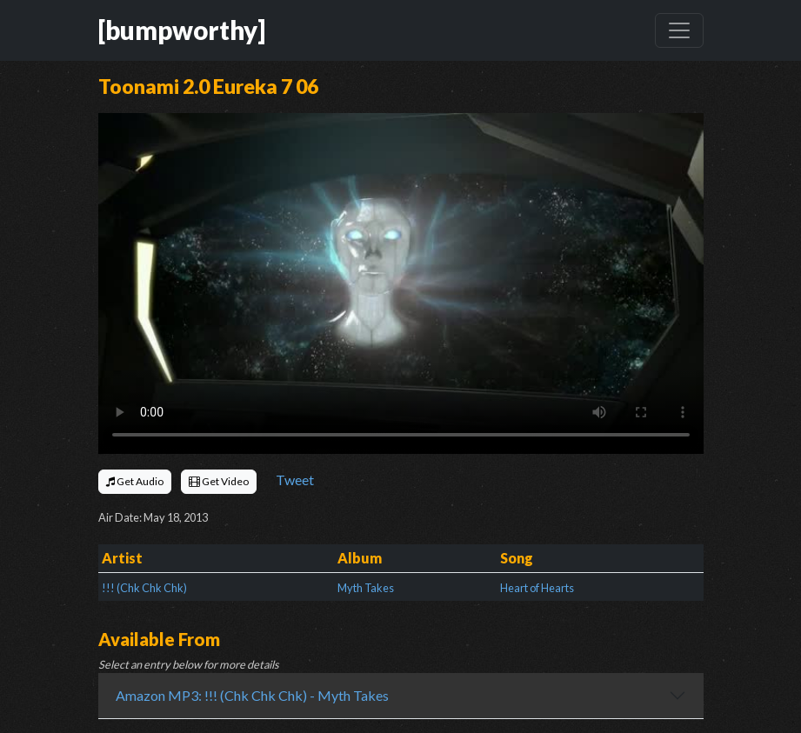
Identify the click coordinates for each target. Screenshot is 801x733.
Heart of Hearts (537, 588)
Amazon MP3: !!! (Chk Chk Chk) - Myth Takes (252, 695)
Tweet (295, 479)
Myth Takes (365, 588)
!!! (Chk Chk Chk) (144, 588)
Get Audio (135, 481)
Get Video (219, 481)
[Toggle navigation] (679, 30)
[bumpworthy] (181, 30)
